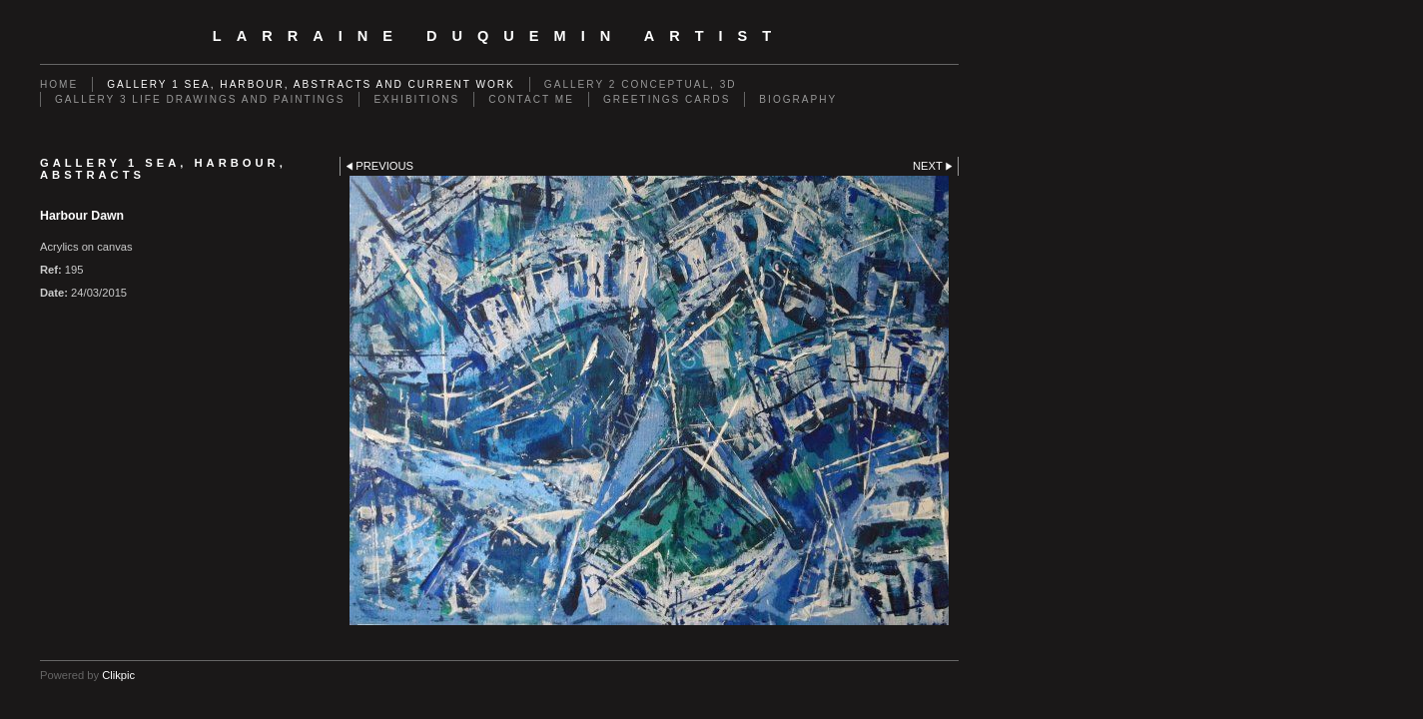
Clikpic (118, 675)
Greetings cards (666, 99)
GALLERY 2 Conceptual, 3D (640, 84)
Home (59, 84)
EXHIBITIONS (416, 99)
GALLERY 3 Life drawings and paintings (200, 99)
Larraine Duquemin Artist (499, 36)
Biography (798, 99)
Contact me (531, 99)
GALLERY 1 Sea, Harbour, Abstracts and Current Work (311, 84)
